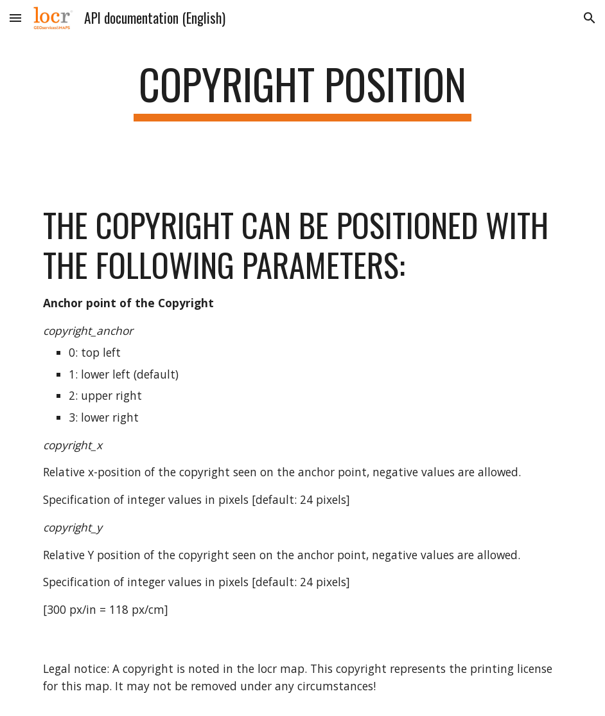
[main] (302, 90)
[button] (15, 17)
